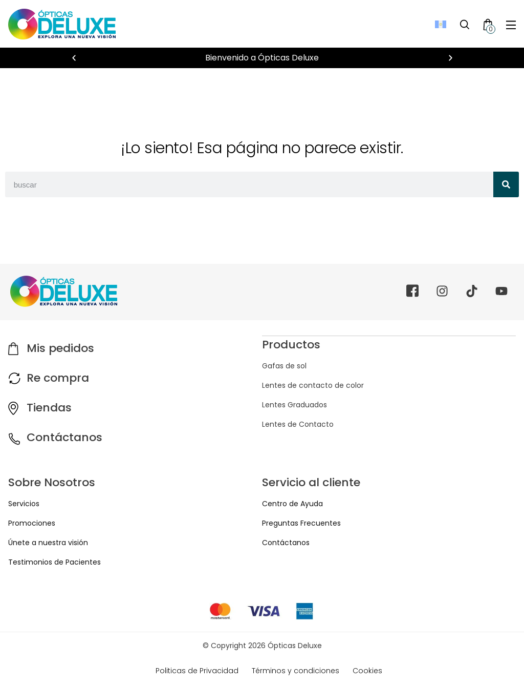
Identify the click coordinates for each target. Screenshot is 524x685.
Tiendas (49, 408)
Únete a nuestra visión (48, 542)
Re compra (58, 378)
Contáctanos (64, 437)
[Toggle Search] (464, 24)
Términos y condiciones (295, 671)
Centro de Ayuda (292, 504)
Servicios (23, 504)
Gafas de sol (284, 365)
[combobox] (249, 184)
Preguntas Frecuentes (301, 523)
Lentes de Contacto (298, 424)
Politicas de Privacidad (197, 671)
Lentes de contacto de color (313, 385)
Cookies (367, 671)
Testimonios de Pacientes (54, 562)
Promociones (31, 523)
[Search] (506, 184)
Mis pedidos (60, 348)
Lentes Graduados (294, 404)
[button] (74, 58)
